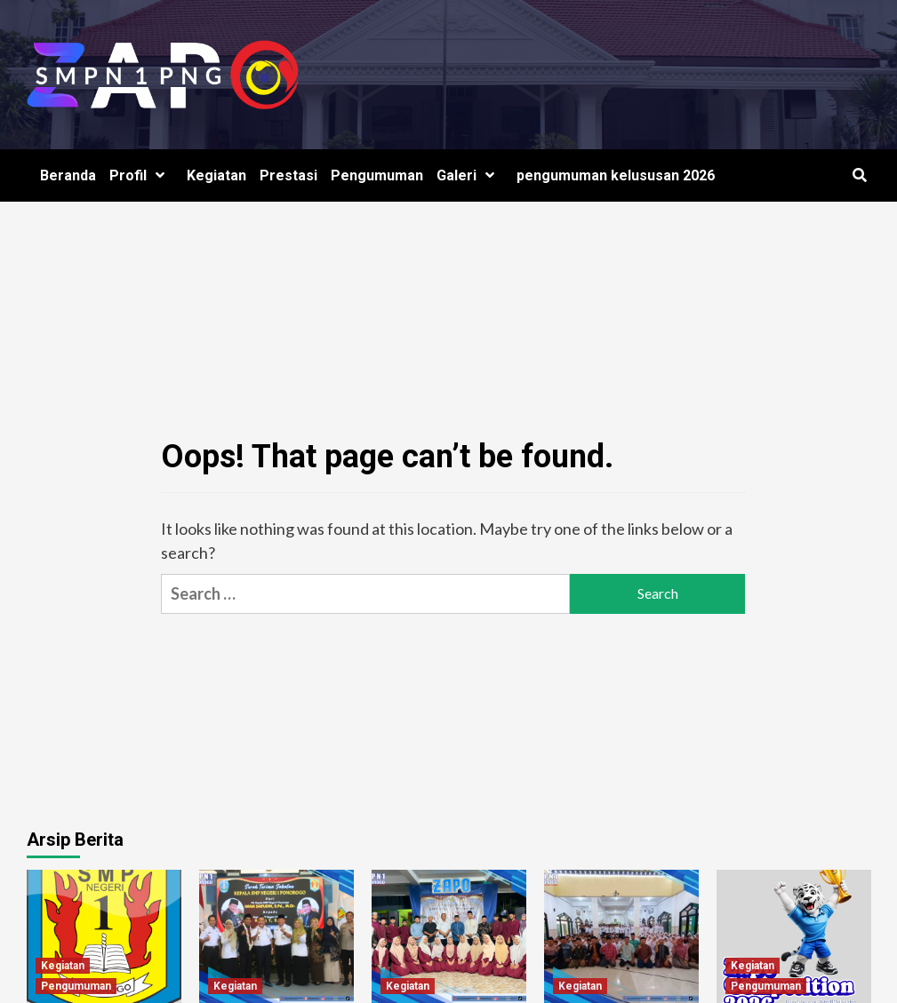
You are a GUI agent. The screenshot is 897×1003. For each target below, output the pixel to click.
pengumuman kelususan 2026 (616, 175)
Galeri (469, 175)
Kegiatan (216, 175)
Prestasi (288, 175)
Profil (141, 175)
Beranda (68, 175)
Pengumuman (377, 175)
